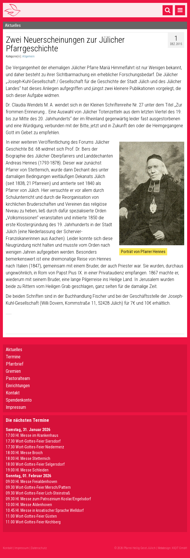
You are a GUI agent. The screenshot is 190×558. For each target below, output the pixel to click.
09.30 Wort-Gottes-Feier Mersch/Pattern (38, 487)
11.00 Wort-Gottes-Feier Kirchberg (33, 522)
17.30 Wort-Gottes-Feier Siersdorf (33, 441)
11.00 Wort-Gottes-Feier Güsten (31, 516)
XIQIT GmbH (179, 548)
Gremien (13, 371)
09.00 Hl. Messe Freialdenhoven (31, 481)
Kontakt (13, 393)
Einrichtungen (18, 385)
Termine (13, 356)
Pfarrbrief (14, 364)
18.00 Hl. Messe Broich (24, 452)
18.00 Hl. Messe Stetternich (28, 458)
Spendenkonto (19, 400)
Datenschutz (39, 548)
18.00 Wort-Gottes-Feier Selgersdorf (35, 464)
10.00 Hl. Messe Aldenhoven (29, 504)
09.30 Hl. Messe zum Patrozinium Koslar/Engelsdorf (48, 499)
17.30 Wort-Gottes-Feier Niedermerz (35, 447)
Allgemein (28, 56)
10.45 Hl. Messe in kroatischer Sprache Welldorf (45, 510)
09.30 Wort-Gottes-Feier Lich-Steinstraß (38, 493)
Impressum (16, 407)
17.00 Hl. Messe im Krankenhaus (32, 435)
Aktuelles (14, 349)
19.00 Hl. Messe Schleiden (27, 470)
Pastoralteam (18, 378)
